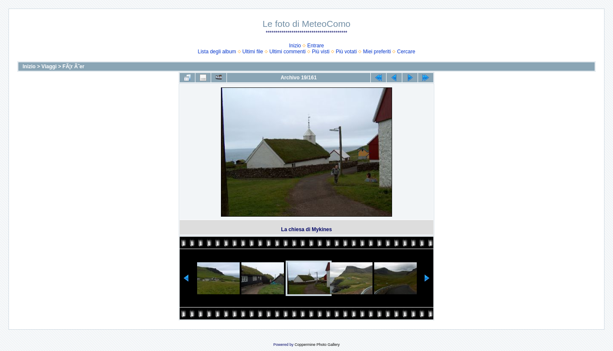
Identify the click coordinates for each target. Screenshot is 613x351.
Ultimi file (252, 52)
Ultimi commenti (287, 52)
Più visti (320, 52)
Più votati (346, 52)
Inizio (295, 46)
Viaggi (49, 67)
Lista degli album (217, 52)
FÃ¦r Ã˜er (73, 67)
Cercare (406, 52)
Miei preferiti (377, 52)
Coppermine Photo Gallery (317, 344)
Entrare (315, 46)
